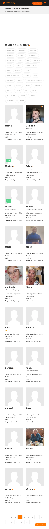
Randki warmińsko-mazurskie (22, 11)
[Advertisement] (24, 27)
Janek (29, 247)
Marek (8, 126)
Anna (7, 327)
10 (11, 522)
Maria (8, 247)
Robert (29, 206)
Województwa (40, 524)
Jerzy (28, 408)
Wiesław (30, 489)
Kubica (8, 448)
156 (27, 522)
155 (21, 522)
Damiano (30, 126)
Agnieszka (10, 287)
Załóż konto (37, 3)
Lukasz (8, 206)
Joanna (29, 448)
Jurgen (8, 489)
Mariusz (9, 166)
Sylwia (29, 166)
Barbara (9, 368)
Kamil (29, 368)
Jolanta (30, 327)
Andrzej (9, 408)
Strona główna (9, 11)
